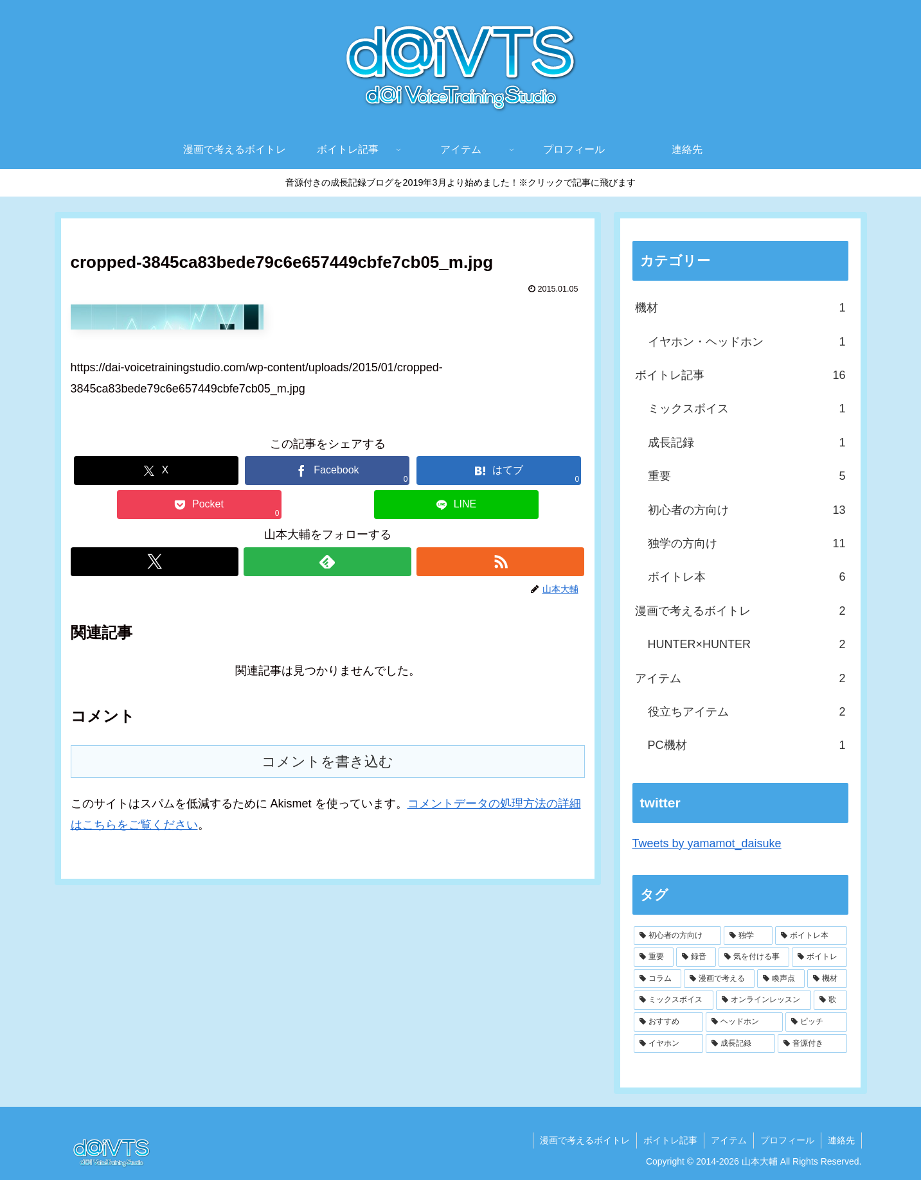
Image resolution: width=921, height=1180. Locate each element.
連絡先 (841, 1140)
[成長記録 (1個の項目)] (740, 1043)
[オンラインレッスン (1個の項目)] (763, 1000)
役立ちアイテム (747, 711)
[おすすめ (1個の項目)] (668, 1022)
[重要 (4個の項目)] (654, 957)
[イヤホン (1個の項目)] (668, 1043)
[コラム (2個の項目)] (657, 979)
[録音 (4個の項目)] (696, 957)
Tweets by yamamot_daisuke (707, 843)
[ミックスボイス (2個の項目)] (673, 1000)
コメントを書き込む (327, 761)
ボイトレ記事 (740, 375)
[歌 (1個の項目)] (830, 1000)
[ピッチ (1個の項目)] (816, 1022)
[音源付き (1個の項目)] (812, 1043)
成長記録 (747, 442)
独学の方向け (747, 543)
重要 (747, 476)
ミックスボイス (747, 408)
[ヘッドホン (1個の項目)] (744, 1022)
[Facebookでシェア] (327, 470)
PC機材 (747, 745)
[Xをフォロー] (154, 561)
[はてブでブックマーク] (498, 470)
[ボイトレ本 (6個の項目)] (811, 936)
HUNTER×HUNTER (747, 644)
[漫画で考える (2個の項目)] (719, 979)
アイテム (740, 678)
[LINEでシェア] (456, 504)
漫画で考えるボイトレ (740, 611)
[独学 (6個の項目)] (748, 936)
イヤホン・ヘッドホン (747, 341)
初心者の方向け (747, 510)
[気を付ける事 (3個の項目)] (754, 957)
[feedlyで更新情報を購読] (327, 561)
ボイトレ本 (747, 577)
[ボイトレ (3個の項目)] (819, 957)
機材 (740, 307)
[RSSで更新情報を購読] (500, 561)
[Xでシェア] (156, 470)
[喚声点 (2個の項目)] (781, 979)
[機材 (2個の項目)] (827, 979)
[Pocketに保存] (199, 504)
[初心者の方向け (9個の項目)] (677, 936)
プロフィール (787, 1140)
